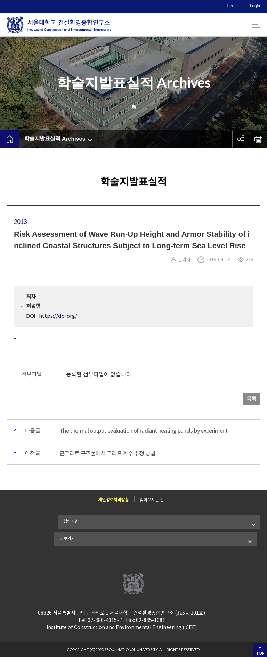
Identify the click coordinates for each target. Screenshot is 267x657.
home (9, 139)
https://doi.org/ (58, 316)
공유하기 (241, 139)
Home (232, 5)
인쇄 (258, 139)
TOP (260, 653)
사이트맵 (256, 25)
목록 (251, 399)
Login (255, 5)
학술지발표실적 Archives (54, 139)
